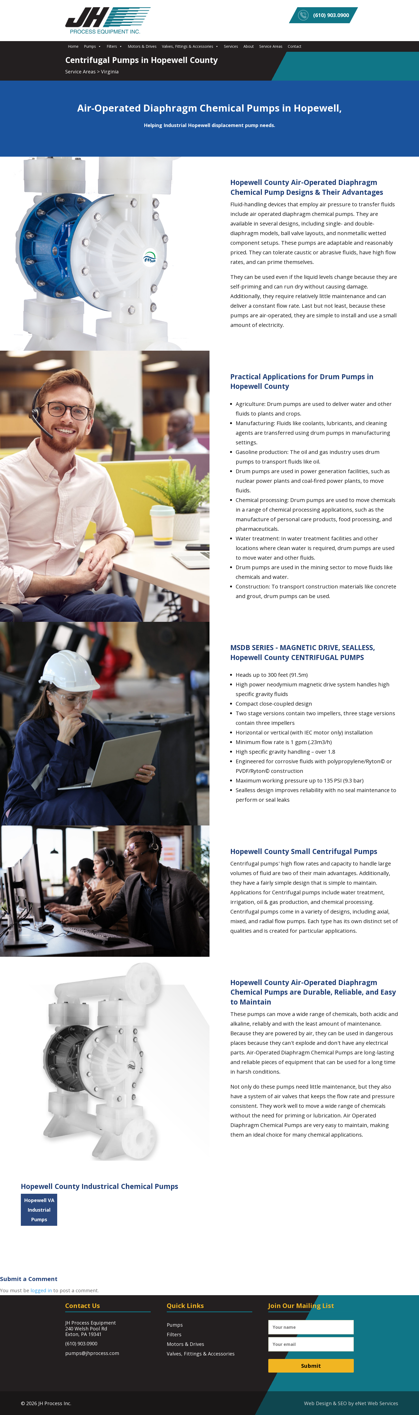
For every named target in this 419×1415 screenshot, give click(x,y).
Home (73, 46)
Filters (114, 46)
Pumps (92, 46)
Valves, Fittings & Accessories (190, 46)
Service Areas (270, 46)
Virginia (110, 71)
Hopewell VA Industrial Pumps (39, 1210)
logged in (41, 1290)
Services (231, 46)
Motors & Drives (142, 46)
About (248, 46)
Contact (294, 46)
